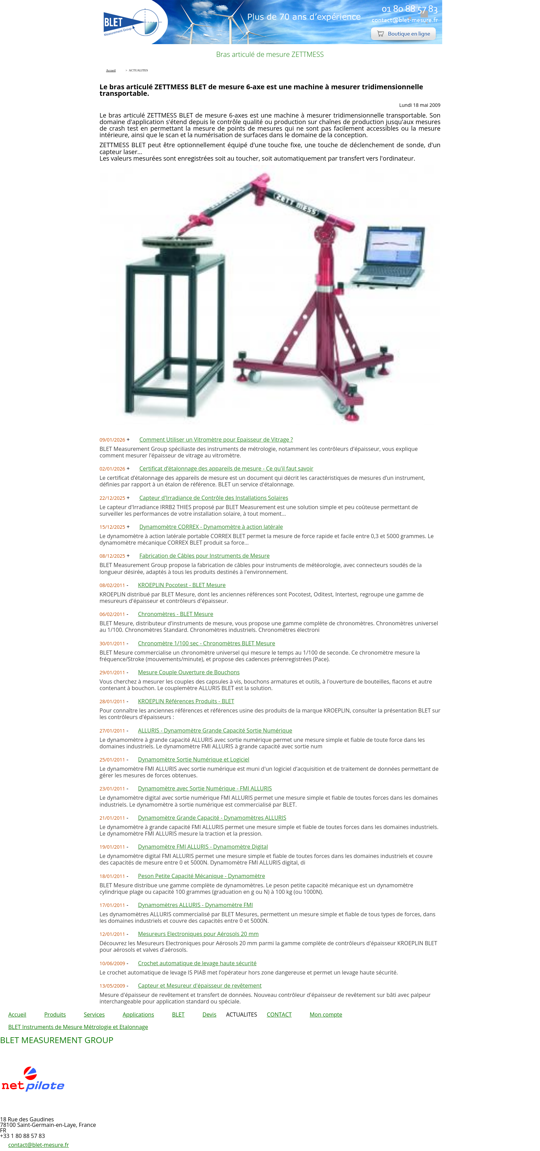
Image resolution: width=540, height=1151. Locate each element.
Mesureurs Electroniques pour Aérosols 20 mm (198, 934)
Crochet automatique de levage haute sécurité (197, 963)
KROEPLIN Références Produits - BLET (186, 701)
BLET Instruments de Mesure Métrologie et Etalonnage (78, 1027)
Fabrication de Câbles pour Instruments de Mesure (204, 555)
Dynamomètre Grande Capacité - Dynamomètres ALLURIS (212, 817)
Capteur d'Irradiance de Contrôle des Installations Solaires (213, 498)
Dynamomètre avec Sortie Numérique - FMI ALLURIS (205, 788)
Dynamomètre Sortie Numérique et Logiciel (193, 759)
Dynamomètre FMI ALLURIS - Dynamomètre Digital (203, 846)
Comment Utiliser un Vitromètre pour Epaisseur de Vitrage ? (216, 439)
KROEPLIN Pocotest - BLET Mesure (182, 585)
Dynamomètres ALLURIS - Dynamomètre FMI (195, 905)
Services (94, 1014)
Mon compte (326, 1014)
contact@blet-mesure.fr (38, 1145)
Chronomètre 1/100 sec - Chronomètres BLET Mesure (206, 643)
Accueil (17, 1014)
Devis (209, 1014)
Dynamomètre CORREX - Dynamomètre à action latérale (211, 527)
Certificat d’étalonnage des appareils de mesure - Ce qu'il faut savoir (226, 468)
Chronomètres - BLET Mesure (175, 614)
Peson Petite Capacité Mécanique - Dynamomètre (201, 876)
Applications (138, 1014)
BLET (178, 1014)
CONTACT (279, 1014)
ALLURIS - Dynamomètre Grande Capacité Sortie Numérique (215, 730)
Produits (55, 1014)
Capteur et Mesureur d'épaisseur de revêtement (200, 985)
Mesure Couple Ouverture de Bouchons (189, 672)
